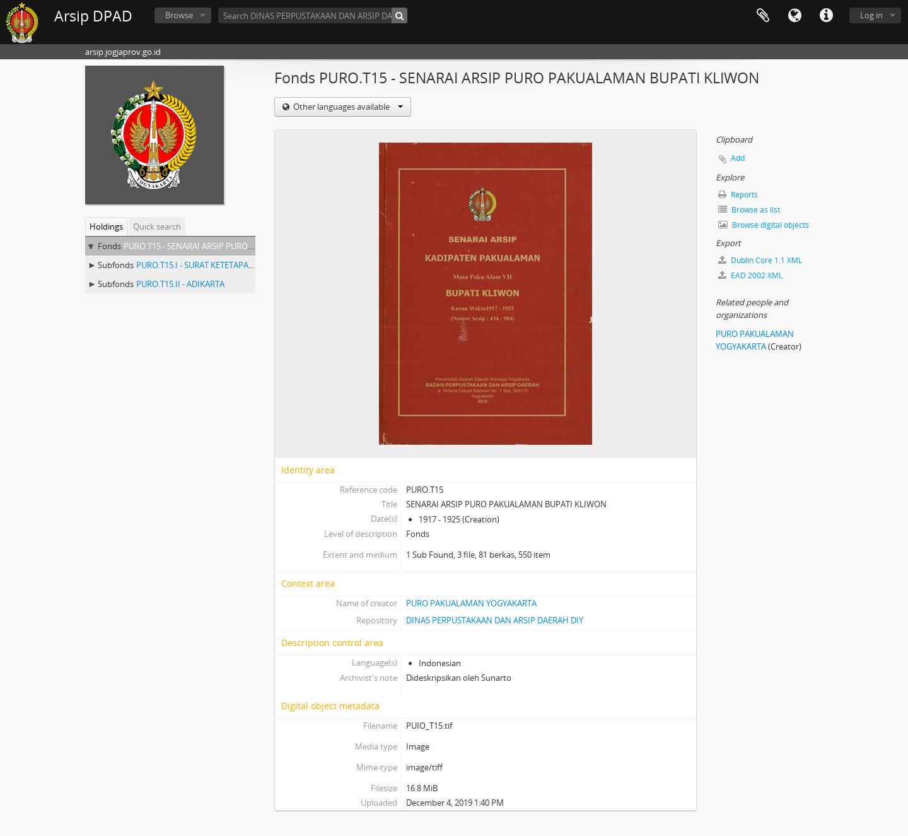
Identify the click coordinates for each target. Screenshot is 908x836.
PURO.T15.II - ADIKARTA (180, 284)
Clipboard (763, 16)
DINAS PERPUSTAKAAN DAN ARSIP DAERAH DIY (494, 620)
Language (794, 16)
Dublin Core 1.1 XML (760, 260)
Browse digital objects (763, 225)
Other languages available (347, 106)
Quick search (157, 226)
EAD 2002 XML (750, 275)
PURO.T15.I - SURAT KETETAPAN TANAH (210, 265)
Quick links (826, 16)
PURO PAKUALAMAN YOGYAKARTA (471, 603)
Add (738, 158)
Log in (871, 15)
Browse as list (749, 209)
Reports (738, 194)
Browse (179, 15)
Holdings (106, 226)
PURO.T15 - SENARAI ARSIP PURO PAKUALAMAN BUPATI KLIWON (246, 246)
